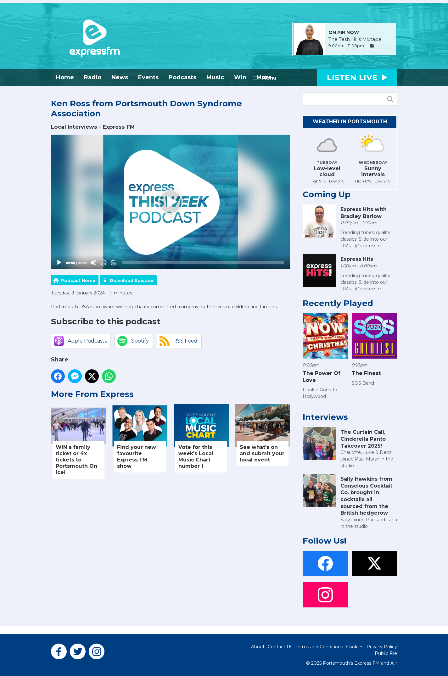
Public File (386, 653)
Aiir (393, 663)
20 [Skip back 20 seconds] (103, 262)
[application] (170, 202)
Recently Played (338, 303)
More (264, 77)
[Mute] (93, 263)
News (119, 77)
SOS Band (363, 383)
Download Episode (132, 280)
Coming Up (326, 194)
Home (65, 77)
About (258, 647)
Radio (92, 77)
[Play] (59, 263)
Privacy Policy (382, 647)
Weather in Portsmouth (350, 122)
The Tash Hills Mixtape (355, 39)
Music (215, 77)
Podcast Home (78, 280)
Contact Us (280, 647)
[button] (170, 202)
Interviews (325, 417)
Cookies (354, 647)
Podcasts (182, 77)
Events (148, 77)
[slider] (203, 262)
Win (240, 77)
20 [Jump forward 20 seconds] (113, 262)
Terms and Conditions (319, 647)
